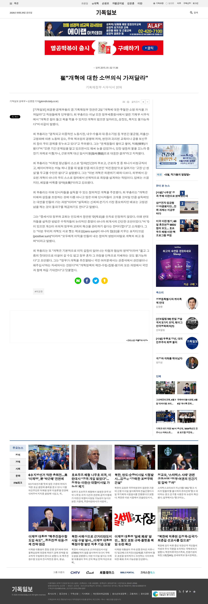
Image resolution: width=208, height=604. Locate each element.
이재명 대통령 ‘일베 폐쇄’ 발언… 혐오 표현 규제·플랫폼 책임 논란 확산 (134, 540)
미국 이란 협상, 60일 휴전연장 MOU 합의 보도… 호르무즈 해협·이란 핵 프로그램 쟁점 (166, 228)
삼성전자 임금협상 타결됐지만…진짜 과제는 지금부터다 (166, 208)
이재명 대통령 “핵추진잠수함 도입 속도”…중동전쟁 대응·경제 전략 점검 (48, 540)
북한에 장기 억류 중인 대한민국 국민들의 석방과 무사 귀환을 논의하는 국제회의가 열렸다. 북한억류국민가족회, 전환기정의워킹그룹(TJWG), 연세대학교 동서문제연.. (177, 550)
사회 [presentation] (18, 468)
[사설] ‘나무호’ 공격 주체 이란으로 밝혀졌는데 (172, 194)
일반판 (171, 3)
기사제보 (86, 593)
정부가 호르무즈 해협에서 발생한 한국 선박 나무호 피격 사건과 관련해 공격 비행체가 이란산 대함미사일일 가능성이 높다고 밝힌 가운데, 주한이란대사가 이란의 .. (92, 496)
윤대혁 (95, 3)
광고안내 (63, 593)
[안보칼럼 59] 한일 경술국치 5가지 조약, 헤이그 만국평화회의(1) (169, 322)
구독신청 (187, 3)
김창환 (159, 306)
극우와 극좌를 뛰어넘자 (169, 358)
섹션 (14, 3)
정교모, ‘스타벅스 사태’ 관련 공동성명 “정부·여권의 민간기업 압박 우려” (177, 479)
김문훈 (130, 3)
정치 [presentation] (18, 454)
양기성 (159, 362)
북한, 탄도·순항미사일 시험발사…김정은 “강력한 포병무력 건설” (134, 479)
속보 (159, 174)
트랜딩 (84, 3)
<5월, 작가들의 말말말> (177, 176)
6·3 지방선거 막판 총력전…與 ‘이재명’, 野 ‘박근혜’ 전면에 (47, 477)
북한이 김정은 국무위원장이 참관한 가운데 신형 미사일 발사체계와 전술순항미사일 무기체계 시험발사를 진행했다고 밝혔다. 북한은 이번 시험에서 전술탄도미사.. (134, 492)
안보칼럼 (160, 330)
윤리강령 (145, 593)
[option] (166, 394)
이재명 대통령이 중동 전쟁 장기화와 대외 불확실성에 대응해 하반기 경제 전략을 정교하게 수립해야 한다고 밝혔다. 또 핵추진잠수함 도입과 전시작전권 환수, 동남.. (48, 554)
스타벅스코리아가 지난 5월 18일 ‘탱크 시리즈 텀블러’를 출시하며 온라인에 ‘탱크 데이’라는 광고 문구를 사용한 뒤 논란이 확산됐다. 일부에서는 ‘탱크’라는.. (178, 492)
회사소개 (52, 593)
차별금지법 (118, 3)
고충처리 (134, 593)
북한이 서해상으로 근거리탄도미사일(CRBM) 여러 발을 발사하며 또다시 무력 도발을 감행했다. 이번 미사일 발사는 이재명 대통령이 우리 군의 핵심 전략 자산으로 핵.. (92, 556)
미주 (179, 3)
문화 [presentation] (18, 475)
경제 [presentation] (18, 461)
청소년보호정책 (119, 593)
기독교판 (159, 3)
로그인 (195, 3)
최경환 (39, 291)
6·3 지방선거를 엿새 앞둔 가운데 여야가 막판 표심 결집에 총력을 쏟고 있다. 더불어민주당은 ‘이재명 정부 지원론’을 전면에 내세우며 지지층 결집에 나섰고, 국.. (48, 488)
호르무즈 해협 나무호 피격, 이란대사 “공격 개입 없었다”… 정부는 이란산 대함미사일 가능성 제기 (91, 481)
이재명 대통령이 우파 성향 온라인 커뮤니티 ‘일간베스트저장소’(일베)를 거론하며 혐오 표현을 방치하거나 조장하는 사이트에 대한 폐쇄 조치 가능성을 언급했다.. (135, 554)
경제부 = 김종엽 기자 (29, 101)
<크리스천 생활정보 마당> (137, 340)
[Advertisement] (177, 120)
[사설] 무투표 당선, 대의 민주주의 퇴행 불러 (169, 340)
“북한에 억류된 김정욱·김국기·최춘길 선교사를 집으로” (178, 538)
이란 (139, 3)
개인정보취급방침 (101, 593)
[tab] (18, 454)
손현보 (105, 3)
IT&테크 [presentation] (18, 482)
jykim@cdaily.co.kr (49, 101)
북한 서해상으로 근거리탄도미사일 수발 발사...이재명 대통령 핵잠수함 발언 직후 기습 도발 (92, 540)
